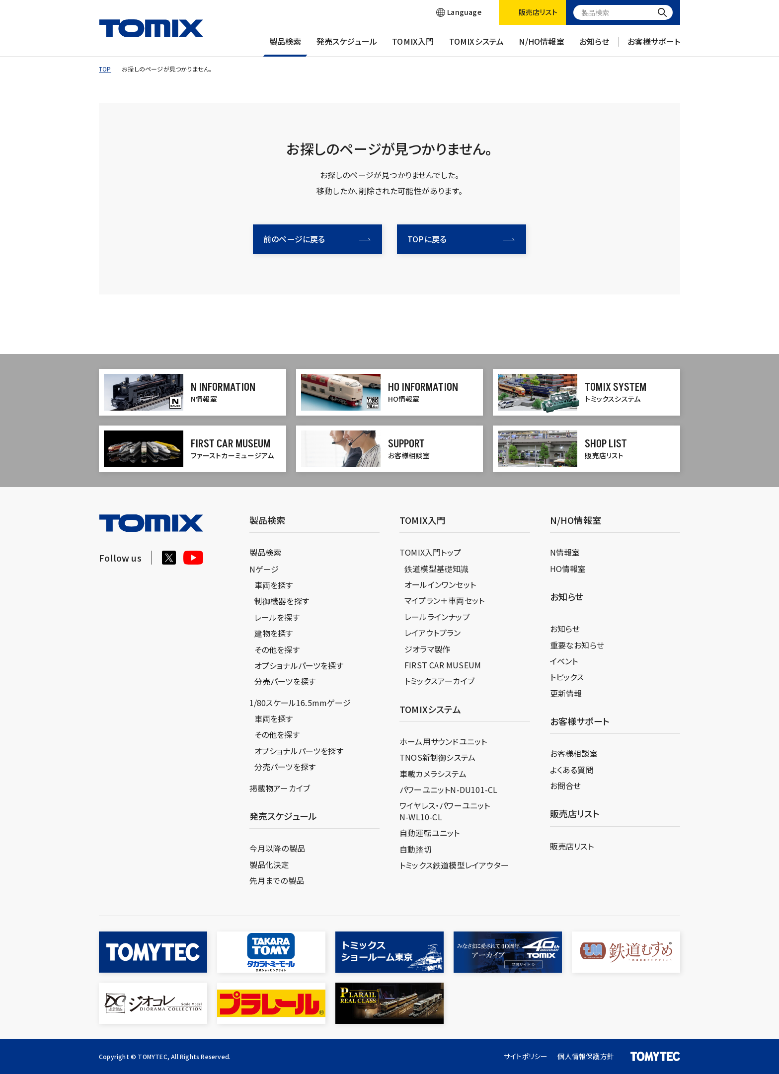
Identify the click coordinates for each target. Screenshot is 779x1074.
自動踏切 (415, 849)
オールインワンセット (440, 584)
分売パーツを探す (285, 681)
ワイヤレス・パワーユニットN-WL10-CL (444, 810)
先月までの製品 (276, 880)
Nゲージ (264, 569)
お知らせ (594, 46)
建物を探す (273, 633)
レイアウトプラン (432, 633)
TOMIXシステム (476, 46)
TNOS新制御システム (437, 757)
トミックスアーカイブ (439, 681)
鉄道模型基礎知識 (436, 568)
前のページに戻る (317, 239)
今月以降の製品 (277, 848)
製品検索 (285, 46)
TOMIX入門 (413, 46)
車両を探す (273, 585)
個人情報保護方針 (585, 1056)
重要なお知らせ (577, 645)
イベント (564, 661)
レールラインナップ (437, 617)
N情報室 (565, 552)
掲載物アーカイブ (280, 788)
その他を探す (277, 649)
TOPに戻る (461, 239)
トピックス (567, 677)
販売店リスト (572, 846)
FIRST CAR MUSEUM (442, 665)
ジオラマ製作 (427, 649)
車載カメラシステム (433, 774)
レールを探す (277, 617)
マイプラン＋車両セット (444, 600)
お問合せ (565, 785)
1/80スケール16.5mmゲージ (300, 703)
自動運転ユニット (429, 833)
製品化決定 (269, 864)
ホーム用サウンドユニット (443, 741)
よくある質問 (572, 770)
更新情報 (566, 693)
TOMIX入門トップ (430, 552)
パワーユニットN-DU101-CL (448, 789)
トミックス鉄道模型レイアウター (454, 865)
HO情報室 (568, 568)
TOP (105, 69)
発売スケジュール (347, 46)
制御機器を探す (281, 601)
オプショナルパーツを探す (298, 665)
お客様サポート (654, 46)
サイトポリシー (525, 1056)
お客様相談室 (574, 753)
